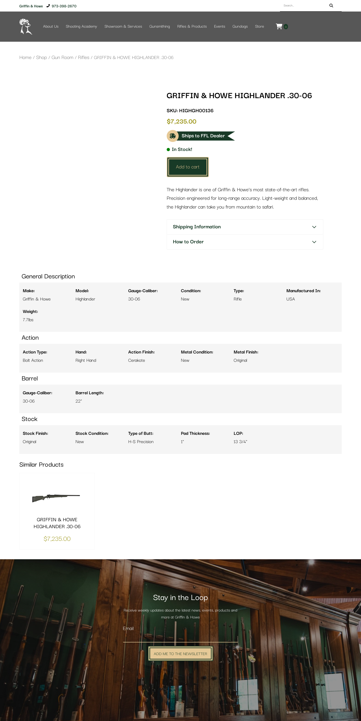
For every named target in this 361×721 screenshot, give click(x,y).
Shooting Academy (81, 26)
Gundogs (240, 26)
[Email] (180, 637)
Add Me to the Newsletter (180, 653)
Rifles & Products (192, 26)
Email (128, 628)
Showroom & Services (123, 26)
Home (25, 57)
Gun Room (62, 57)
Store (259, 26)
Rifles (83, 57)
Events (219, 26)
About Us (50, 26)
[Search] (331, 5)
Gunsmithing (159, 26)
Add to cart (188, 167)
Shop (41, 57)
